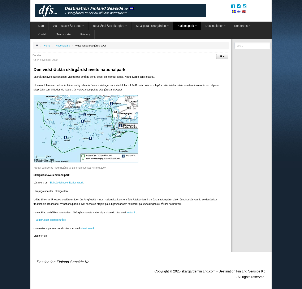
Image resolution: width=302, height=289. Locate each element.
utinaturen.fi (87, 228)
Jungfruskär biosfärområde (50, 219)
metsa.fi (131, 212)
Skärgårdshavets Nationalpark (66, 182)
